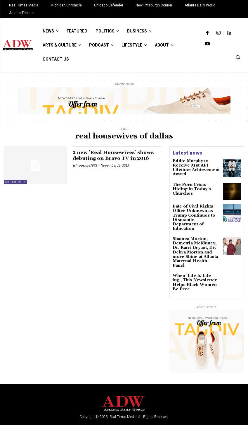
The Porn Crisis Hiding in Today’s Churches (196, 185)
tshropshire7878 (85, 165)
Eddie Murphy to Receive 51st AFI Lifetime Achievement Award (196, 165)
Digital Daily (15, 182)
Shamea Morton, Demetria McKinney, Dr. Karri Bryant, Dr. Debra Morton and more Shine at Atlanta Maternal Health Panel (195, 240)
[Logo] (124, 386)
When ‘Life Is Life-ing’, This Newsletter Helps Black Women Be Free (194, 264)
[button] (237, 57)
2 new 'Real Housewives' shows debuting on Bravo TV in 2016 (116, 155)
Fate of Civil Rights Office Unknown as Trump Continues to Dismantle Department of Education (196, 213)
